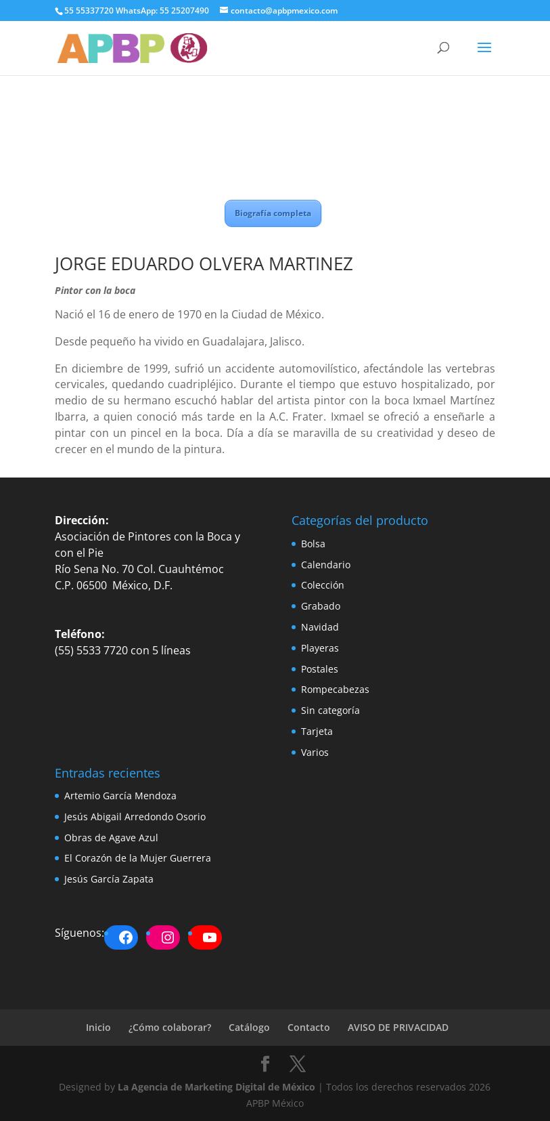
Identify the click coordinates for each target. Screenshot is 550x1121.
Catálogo (249, 1027)
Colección (322, 584)
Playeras (320, 647)
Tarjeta (317, 731)
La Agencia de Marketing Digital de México (216, 1086)
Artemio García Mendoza (120, 795)
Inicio (98, 1027)
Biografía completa (273, 213)
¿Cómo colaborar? (170, 1027)
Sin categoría (330, 710)
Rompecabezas (335, 689)
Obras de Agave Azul (111, 837)
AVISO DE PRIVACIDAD (398, 1027)
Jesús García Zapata (109, 878)
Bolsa (313, 543)
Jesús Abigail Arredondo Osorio (135, 816)
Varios (315, 752)
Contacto (309, 1027)
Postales (319, 668)
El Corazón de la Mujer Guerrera (137, 857)
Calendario (325, 564)
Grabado (320, 605)
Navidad (320, 626)
